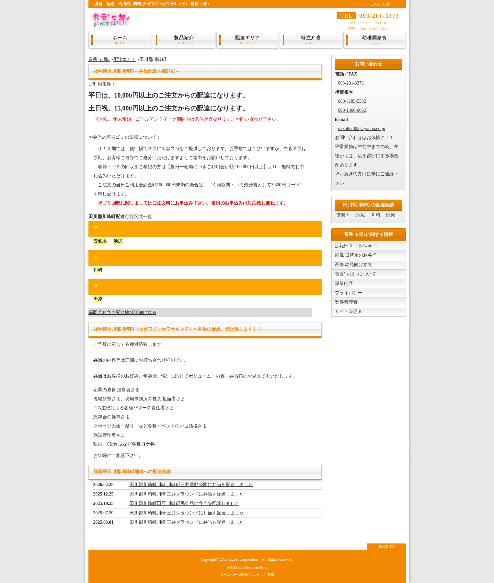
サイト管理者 (348, 311)
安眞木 (100, 241)
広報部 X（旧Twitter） (357, 245)
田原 (97, 299)
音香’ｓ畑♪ (99, 59)
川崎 (97, 270)
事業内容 (344, 283)
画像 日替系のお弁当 (356, 255)
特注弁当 (311, 40)
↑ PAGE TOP (386, 546)
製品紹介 (184, 40)
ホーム (120, 40)
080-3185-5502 (352, 101)
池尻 (117, 241)
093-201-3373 (351, 83)
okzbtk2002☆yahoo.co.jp (361, 128)
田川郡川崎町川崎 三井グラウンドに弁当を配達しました (187, 494)
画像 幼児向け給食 (354, 264)
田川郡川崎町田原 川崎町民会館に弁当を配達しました (185, 503)
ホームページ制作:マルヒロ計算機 (247, 575)
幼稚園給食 (375, 40)
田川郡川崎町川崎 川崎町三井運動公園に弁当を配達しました (191, 484)
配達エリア (248, 40)
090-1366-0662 (352, 110)
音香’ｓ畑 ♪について (355, 274)
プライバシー (348, 292)
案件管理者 (346, 302)
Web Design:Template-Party (247, 567)
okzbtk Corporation (243, 559)
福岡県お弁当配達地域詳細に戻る (122, 312)
